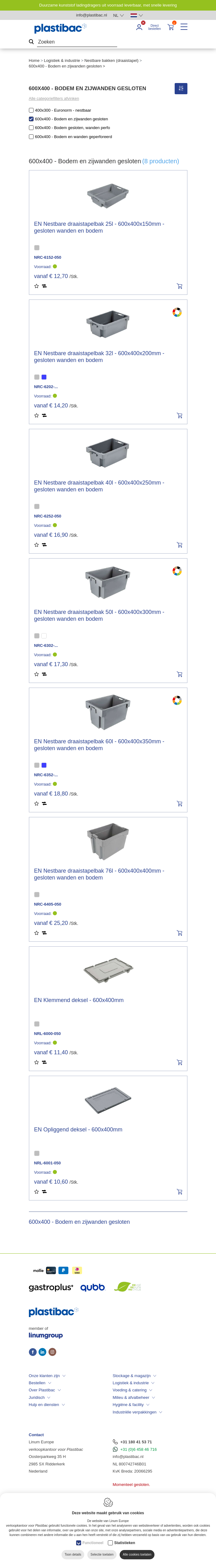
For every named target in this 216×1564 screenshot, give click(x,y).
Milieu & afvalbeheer (131, 1397)
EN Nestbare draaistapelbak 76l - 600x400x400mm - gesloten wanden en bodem (99, 874)
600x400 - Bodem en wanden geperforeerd (73, 136)
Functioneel (92, 1543)
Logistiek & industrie (62, 60)
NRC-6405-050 (47, 904)
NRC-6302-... (46, 645)
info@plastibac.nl (128, 1456)
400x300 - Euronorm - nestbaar (63, 110)
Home (34, 60)
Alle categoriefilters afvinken (54, 98)
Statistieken (124, 1543)
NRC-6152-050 (47, 257)
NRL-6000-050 (47, 1033)
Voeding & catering (130, 1390)
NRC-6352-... (46, 775)
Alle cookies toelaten (137, 1554)
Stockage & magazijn (132, 1375)
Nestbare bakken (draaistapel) (111, 60)
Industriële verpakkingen (135, 1412)
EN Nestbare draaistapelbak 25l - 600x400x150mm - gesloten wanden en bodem (99, 227)
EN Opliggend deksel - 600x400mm (78, 1129)
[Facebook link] (34, 1352)
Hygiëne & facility (128, 1404)
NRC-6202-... (46, 386)
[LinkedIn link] (43, 1352)
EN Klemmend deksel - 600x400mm (79, 1000)
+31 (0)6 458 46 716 (138, 1449)
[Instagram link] (52, 1352)
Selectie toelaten (101, 1554)
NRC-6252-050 (47, 516)
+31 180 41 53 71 (136, 1442)
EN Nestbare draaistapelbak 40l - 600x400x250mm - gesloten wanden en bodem (99, 486)
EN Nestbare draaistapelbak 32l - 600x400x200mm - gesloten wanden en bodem (99, 356)
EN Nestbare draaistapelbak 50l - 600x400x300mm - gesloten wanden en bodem (99, 615)
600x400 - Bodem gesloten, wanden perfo (72, 127)
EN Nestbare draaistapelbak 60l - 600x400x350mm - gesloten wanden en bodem (99, 744)
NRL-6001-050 (47, 1163)
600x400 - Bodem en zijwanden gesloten (71, 119)
